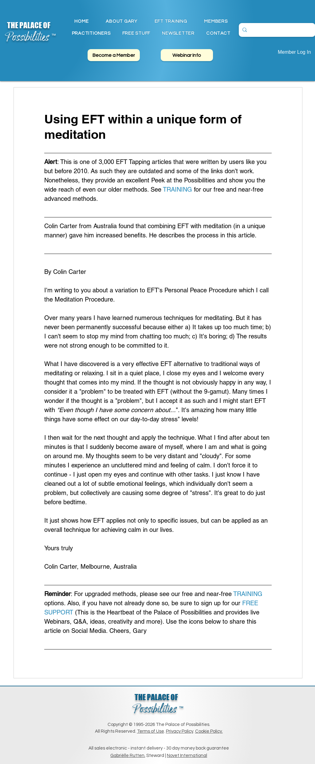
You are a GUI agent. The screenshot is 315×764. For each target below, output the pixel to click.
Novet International (187, 755)
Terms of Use (150, 731)
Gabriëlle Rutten (127, 755)
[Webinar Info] (187, 55)
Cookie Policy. (209, 731)
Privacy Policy (179, 731)
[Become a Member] (114, 55)
